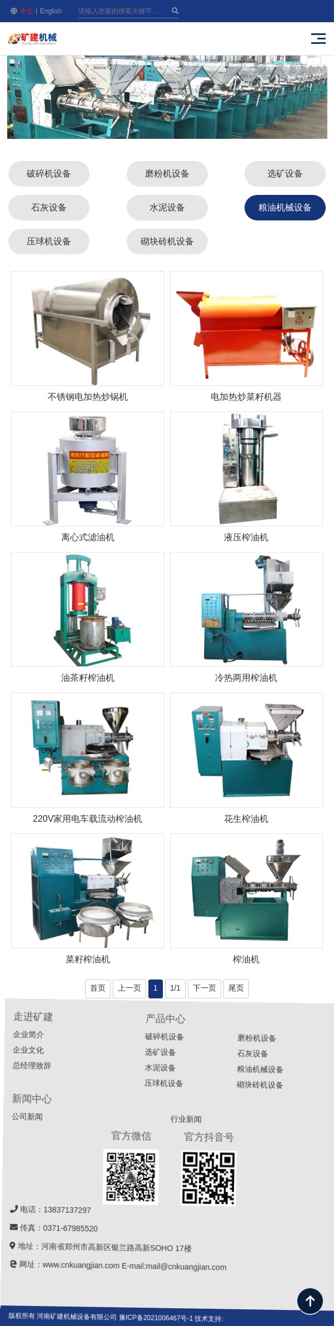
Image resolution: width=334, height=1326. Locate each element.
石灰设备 (49, 207)
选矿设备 (285, 173)
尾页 (236, 987)
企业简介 (131, 1064)
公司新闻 (100, 1140)
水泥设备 (167, 207)
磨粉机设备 (167, 173)
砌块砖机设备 (167, 241)
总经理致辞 (123, 1094)
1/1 (175, 987)
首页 (98, 987)
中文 (26, 11)
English (51, 11)
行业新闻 (248, 1199)
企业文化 (125, 1078)
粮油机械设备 (285, 207)
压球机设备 (49, 241)
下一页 (204, 987)
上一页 (129, 987)
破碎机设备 (49, 173)
